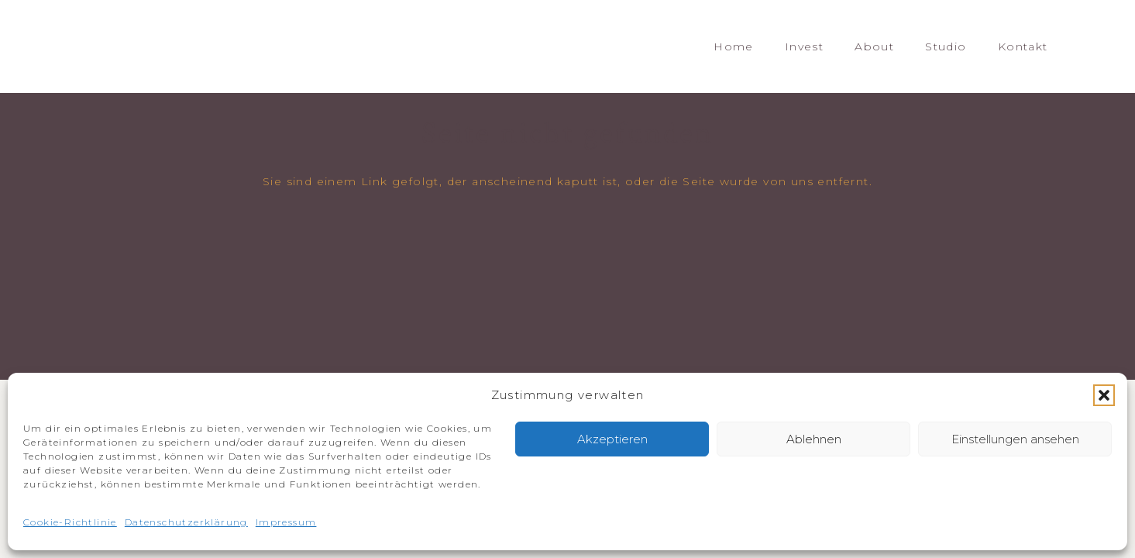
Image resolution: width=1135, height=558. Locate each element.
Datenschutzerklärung (186, 522)
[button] (1104, 395)
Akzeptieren (612, 439)
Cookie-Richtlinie (70, 522)
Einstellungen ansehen (1015, 439)
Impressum (286, 522)
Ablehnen (813, 439)
